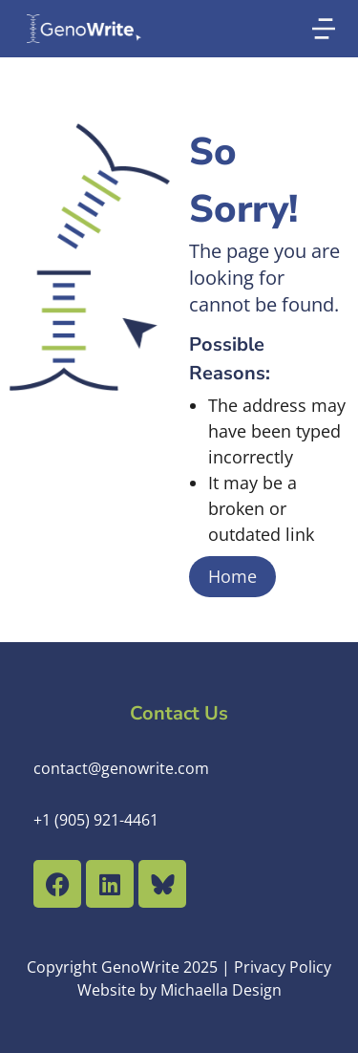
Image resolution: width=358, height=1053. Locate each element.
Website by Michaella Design (179, 989)
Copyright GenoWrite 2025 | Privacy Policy (179, 967)
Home (232, 576)
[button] (323, 28)
